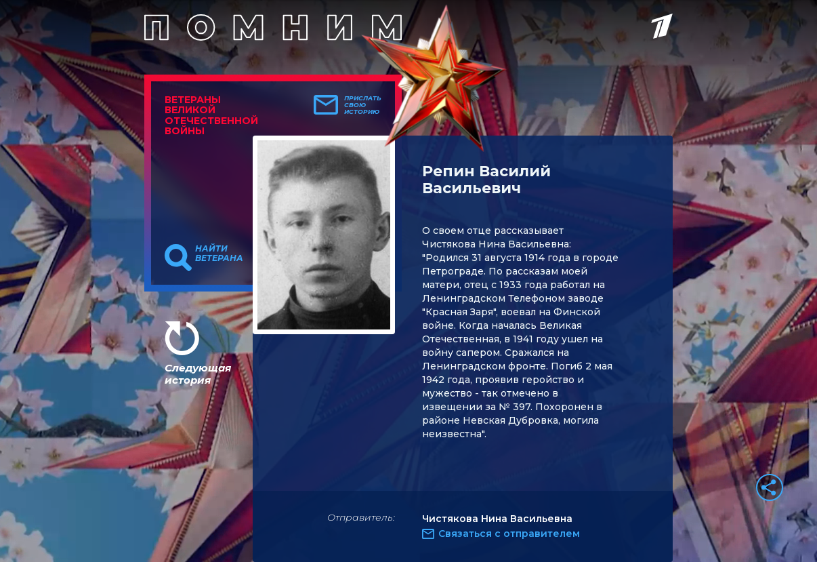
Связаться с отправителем (509, 533)
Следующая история (198, 373)
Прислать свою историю (362, 105)
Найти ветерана (219, 253)
